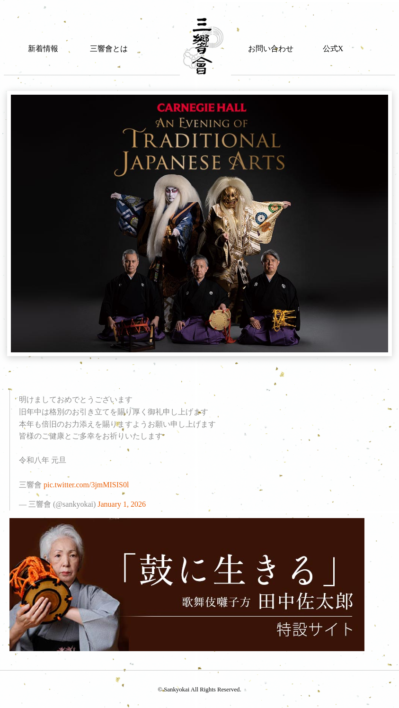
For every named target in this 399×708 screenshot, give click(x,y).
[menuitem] (43, 39)
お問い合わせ (270, 49)
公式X (333, 49)
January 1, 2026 (122, 504)
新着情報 (43, 49)
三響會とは (109, 49)
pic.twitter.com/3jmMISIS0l (86, 485)
